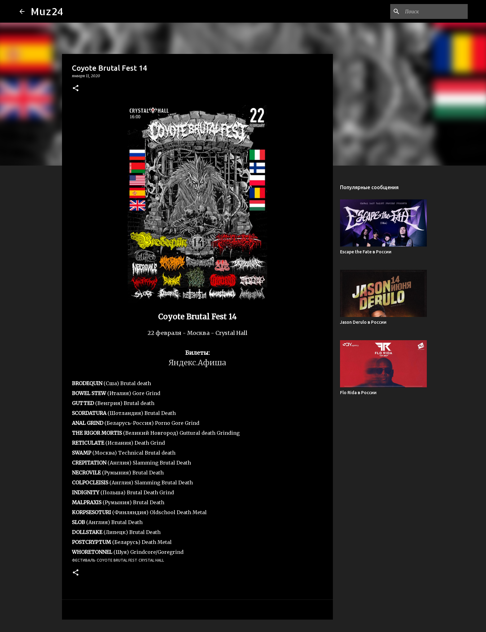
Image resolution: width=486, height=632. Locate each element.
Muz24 (47, 11)
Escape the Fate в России (365, 251)
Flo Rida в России (358, 392)
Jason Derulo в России (363, 322)
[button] (75, 88)
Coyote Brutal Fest (117, 560)
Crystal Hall (151, 560)
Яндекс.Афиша (197, 362)
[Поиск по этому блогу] (435, 11)
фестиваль (83, 560)
